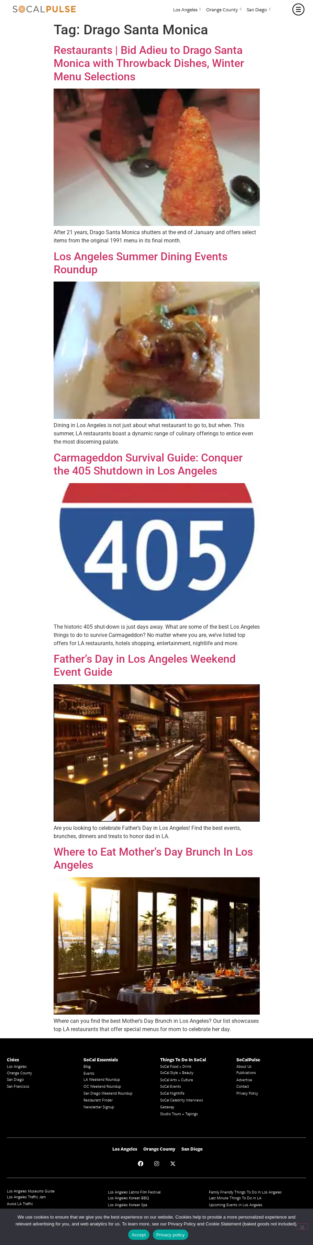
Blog (87, 1066)
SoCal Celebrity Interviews (181, 1100)
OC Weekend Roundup (102, 1086)
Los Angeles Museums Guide (31, 1191)
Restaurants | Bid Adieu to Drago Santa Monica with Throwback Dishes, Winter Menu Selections (149, 63)
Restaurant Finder (98, 1100)
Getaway (167, 1107)
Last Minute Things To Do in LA (235, 1198)
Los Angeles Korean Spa (127, 1205)
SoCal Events (170, 1086)
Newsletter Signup (98, 1107)
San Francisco (18, 1086)
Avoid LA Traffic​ (20, 1204)
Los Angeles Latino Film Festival (134, 1192)
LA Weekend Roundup (101, 1079)
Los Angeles (187, 9)
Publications (246, 1072)
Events (88, 1073)
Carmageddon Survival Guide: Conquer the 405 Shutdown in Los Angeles (148, 464)
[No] (302, 1226)
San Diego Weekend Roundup (107, 1093)
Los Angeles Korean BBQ (128, 1198)
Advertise (244, 1080)
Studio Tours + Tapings (179, 1114)
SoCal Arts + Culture (176, 1080)
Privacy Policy (247, 1093)
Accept (139, 1234)
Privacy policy (170, 1234)
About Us (243, 1066)
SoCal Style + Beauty (176, 1072)
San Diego (258, 9)
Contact (242, 1086)
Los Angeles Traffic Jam (26, 1197)
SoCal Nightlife (172, 1093)
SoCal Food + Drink (175, 1066)
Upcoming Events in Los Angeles (235, 1205)
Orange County (223, 9)
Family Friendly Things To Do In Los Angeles (245, 1192)
